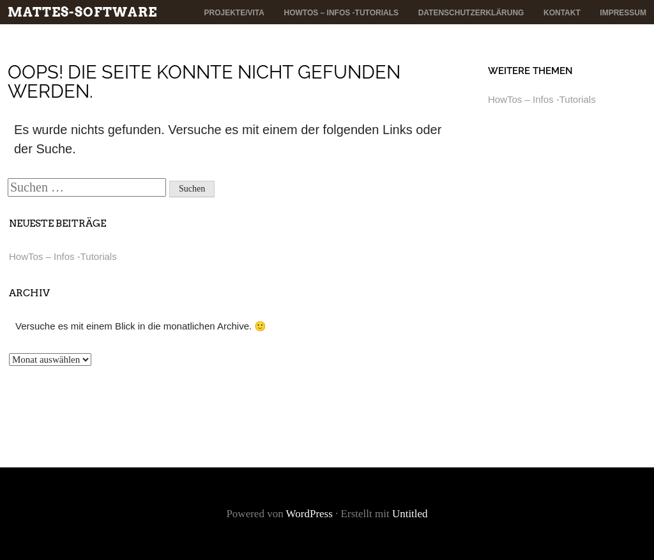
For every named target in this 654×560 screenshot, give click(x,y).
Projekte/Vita (234, 12)
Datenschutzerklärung (471, 12)
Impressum (623, 12)
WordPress (309, 514)
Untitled (410, 514)
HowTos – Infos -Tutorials (341, 12)
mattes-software (82, 12)
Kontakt (562, 12)
